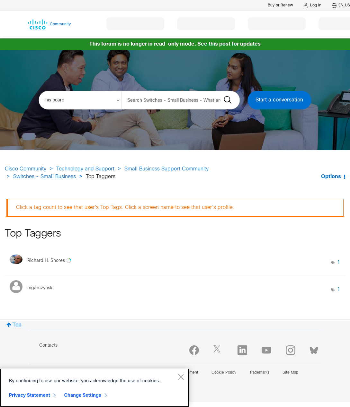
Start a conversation (279, 100)
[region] (94, 387)
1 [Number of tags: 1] (338, 262)
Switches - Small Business (44, 176)
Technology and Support (85, 169)
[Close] (180, 377)
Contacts (48, 345)
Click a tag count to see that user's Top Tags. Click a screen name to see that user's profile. (125, 207)
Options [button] (331, 176)
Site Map (290, 373)
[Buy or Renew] (280, 5)
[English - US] (341, 5)
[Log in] (312, 5)
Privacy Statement (29, 395)
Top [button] (17, 325)
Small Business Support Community (166, 169)
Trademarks (259, 373)
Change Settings (82, 395)
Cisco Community (25, 169)
